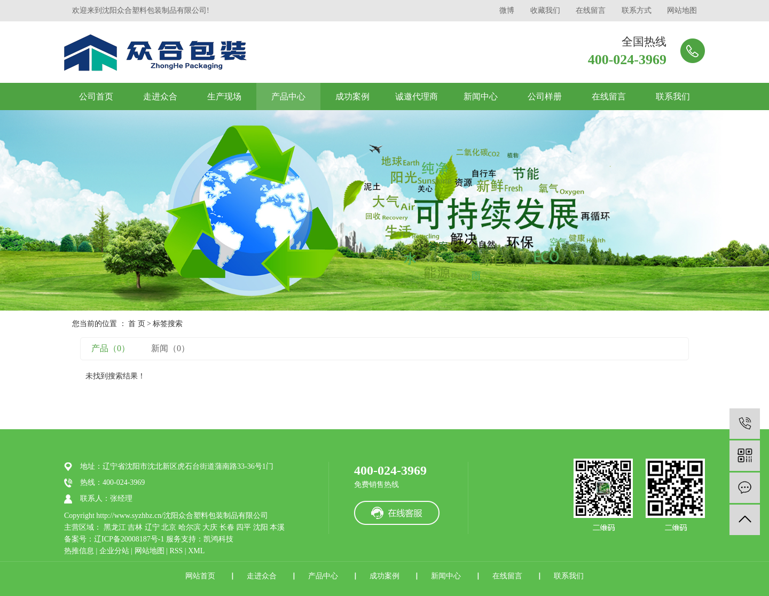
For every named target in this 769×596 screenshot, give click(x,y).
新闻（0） (170, 348)
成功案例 (352, 96)
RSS (176, 551)
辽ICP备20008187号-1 (129, 539)
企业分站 (114, 551)
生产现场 (224, 96)
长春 (226, 527)
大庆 (209, 527)
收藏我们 (545, 10)
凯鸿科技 (218, 539)
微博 (506, 10)
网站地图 (682, 10)
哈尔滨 (189, 527)
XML (196, 551)
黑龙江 (115, 527)
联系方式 (637, 10)
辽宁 (152, 527)
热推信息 (79, 551)
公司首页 (96, 96)
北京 (168, 527)
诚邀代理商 (416, 96)
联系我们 (673, 96)
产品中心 (288, 96)
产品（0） (110, 348)
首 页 (136, 324)
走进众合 (160, 96)
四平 (243, 527)
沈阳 (260, 527)
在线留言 (591, 10)
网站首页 (200, 576)
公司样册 (545, 96)
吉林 (135, 527)
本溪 (277, 527)
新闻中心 (481, 96)
